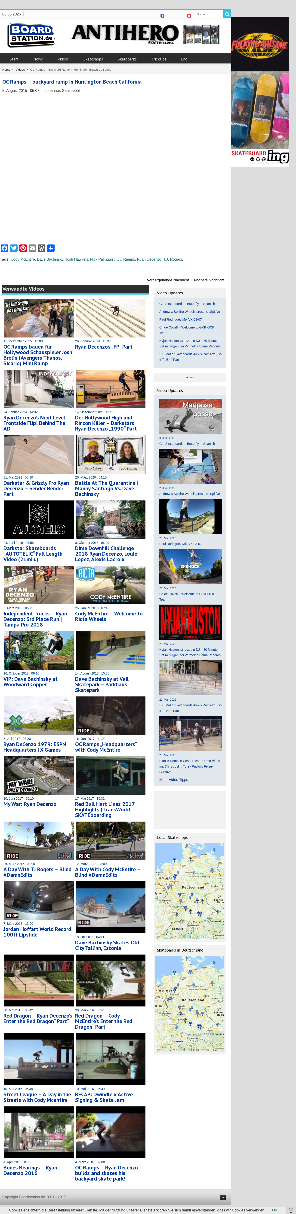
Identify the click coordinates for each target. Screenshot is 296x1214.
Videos (63, 59)
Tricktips (158, 59)
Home (6, 69)
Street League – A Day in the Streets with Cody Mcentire (37, 1097)
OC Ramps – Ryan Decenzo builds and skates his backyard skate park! (106, 1173)
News (38, 59)
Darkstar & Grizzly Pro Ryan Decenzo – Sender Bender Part (36, 488)
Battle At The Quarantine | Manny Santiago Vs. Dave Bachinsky (106, 488)
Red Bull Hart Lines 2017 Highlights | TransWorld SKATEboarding (105, 809)
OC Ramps (126, 259)
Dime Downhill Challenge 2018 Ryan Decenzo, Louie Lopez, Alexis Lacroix (106, 554)
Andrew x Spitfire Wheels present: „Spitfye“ (190, 311)
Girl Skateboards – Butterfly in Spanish (187, 304)
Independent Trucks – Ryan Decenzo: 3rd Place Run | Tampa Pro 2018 (35, 619)
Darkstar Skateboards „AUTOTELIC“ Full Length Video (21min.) (32, 554)
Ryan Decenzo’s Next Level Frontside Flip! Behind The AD (34, 423)
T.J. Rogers (172, 259)
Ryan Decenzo (149, 259)
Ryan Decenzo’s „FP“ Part (104, 346)
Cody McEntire (23, 259)
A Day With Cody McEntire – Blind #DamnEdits (107, 872)
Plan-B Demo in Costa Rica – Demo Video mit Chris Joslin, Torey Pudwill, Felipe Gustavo (189, 766)
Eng (184, 59)
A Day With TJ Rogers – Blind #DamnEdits (37, 872)
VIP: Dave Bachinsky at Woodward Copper (30, 681)
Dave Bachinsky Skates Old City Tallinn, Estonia (107, 945)
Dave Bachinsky (50, 259)
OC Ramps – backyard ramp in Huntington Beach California (72, 81)
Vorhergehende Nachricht (168, 280)
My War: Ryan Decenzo (29, 803)
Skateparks (127, 59)
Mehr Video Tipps (173, 780)
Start (14, 59)
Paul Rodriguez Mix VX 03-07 (180, 319)
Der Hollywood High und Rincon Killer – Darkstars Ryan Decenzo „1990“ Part (106, 423)
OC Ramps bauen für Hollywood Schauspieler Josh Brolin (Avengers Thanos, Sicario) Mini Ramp (37, 355)
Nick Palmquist (102, 259)
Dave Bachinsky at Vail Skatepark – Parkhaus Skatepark (102, 684)
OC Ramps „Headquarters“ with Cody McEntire (106, 747)
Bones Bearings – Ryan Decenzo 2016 (30, 1170)
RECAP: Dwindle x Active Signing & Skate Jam (104, 1097)
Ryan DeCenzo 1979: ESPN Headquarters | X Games (34, 747)
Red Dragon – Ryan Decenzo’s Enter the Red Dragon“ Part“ (37, 1018)
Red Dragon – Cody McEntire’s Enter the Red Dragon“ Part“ (103, 1021)
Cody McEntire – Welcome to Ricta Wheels (109, 616)
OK (274, 1210)
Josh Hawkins (76, 259)
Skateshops (93, 59)
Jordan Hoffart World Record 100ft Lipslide (37, 931)
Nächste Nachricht (209, 280)
